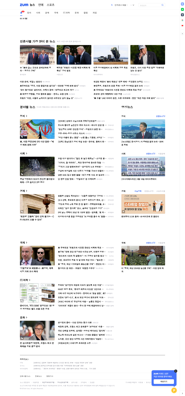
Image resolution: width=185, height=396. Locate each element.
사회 (38, 12)
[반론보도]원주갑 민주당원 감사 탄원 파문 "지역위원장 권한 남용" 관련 (58, 365)
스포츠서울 (160, 191)
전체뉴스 (38, 376)
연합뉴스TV (160, 116)
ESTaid (23, 388)
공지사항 (74, 382)
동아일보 (23, 74)
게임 (95, 12)
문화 (77, 12)
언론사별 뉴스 (25, 376)
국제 (56, 12)
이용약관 (36, 382)
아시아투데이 (98, 74)
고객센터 (84, 382)
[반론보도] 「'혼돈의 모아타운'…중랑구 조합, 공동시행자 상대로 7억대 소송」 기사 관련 (64, 368)
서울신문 (60, 74)
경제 (47, 12)
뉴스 (32, 5)
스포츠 (50, 5)
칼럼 (86, 12)
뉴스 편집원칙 (25, 382)
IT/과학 (66, 12)
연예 (40, 5)
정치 (29, 12)
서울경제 (161, 153)
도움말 (92, 382)
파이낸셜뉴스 (135, 74)
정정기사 (23, 359)
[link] (182, 4)
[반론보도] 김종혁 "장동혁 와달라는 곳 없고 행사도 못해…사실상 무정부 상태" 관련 (62, 363)
